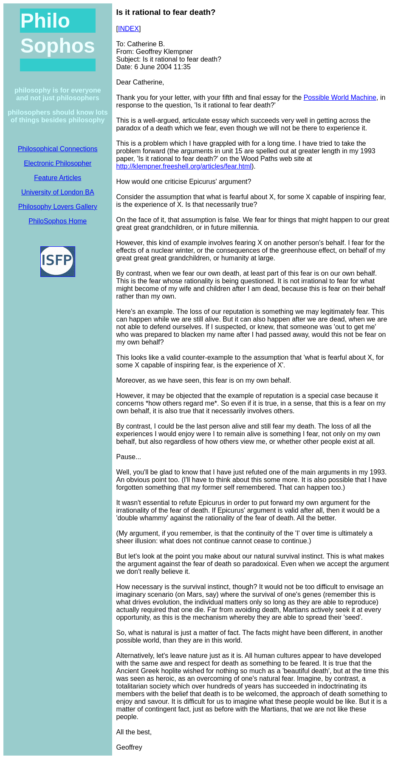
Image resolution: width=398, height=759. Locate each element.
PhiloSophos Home (57, 221)
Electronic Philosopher (57, 163)
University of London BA (57, 192)
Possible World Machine (340, 97)
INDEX (128, 28)
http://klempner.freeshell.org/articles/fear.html (183, 166)
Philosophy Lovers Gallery (57, 206)
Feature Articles (57, 177)
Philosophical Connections (58, 148)
